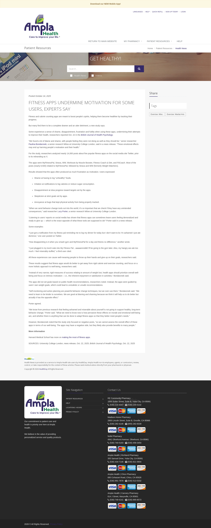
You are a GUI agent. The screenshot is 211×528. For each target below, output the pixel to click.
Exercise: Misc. (157, 114)
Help (147, 12)
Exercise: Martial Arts (175, 114)
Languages (138, 12)
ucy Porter (63, 211)
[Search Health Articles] (100, 68)
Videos (97, 75)
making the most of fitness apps (76, 337)
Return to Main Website (102, 41)
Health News (78, 75)
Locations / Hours (74, 407)
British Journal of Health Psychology (97, 135)
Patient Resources (158, 41)
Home (150, 48)
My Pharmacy (132, 41)
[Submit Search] (139, 68)
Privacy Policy (72, 412)
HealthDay (43, 369)
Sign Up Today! (172, 12)
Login (183, 12)
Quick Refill (157, 12)
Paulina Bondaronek (38, 144)
